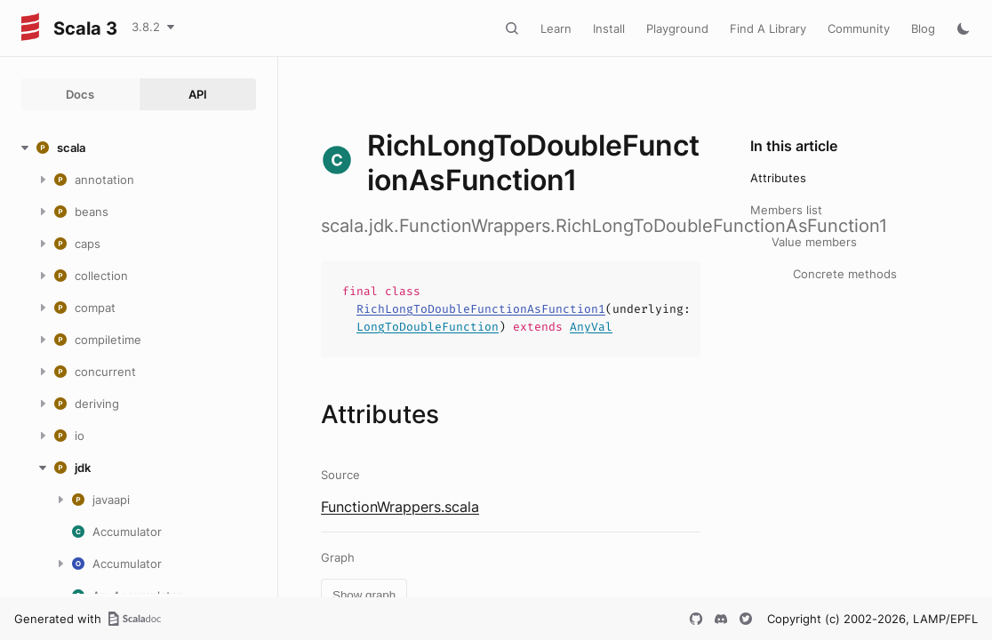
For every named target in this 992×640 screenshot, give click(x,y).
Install (609, 28)
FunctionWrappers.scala (400, 507)
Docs (80, 94)
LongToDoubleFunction (427, 326)
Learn (556, 28)
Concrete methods (845, 274)
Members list (786, 210)
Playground (677, 28)
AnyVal (591, 326)
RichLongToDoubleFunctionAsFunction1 (480, 308)
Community (859, 28)
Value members (814, 242)
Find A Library (768, 28)
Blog (923, 28)
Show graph (364, 595)
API (197, 94)
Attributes (778, 178)
